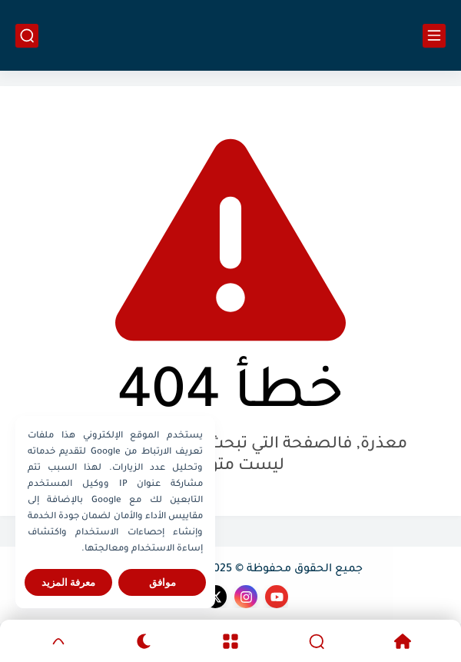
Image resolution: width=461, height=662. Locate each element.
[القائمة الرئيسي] (434, 36)
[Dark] (144, 641)
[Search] (317, 641)
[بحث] (26, 36)
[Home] (403, 641)
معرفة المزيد (68, 582)
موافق (162, 582)
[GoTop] (58, 641)
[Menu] (230, 641)
